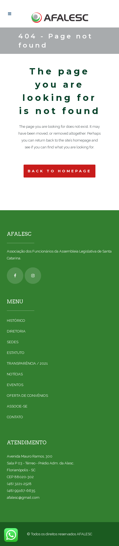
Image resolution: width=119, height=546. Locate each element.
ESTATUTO (15, 353)
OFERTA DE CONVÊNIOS (27, 395)
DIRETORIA (16, 331)
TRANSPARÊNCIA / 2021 (27, 363)
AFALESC (84, 534)
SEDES (12, 342)
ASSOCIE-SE (17, 406)
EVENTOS (15, 385)
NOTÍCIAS (15, 374)
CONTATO (15, 417)
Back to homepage (59, 171)
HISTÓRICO (16, 320)
